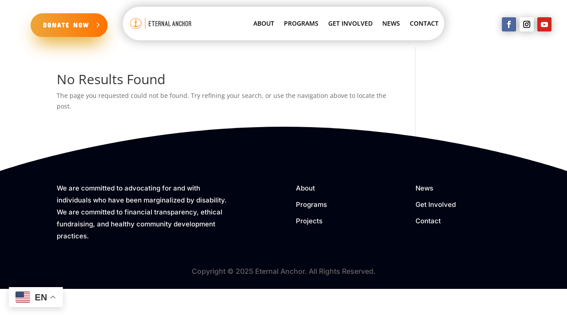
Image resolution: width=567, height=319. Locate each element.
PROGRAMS (301, 23)
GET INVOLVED (350, 23)
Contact (428, 221)
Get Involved (436, 204)
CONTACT (424, 23)
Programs (311, 204)
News (424, 188)
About (305, 188)
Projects (309, 221)
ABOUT (263, 23)
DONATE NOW (66, 25)
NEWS (391, 23)
